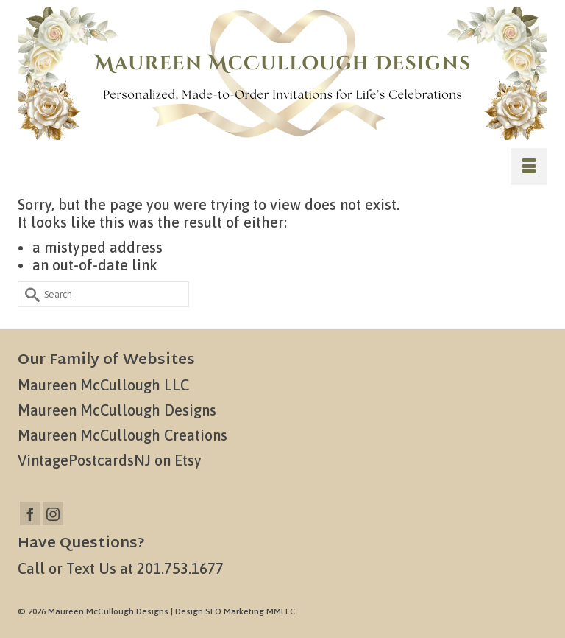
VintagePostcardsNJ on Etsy (110, 460)
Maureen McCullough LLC (103, 384)
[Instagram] (53, 513)
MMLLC (281, 611)
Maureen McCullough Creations (122, 435)
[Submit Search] (29, 294)
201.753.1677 (180, 568)
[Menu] (529, 166)
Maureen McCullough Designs (117, 410)
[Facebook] (30, 513)
